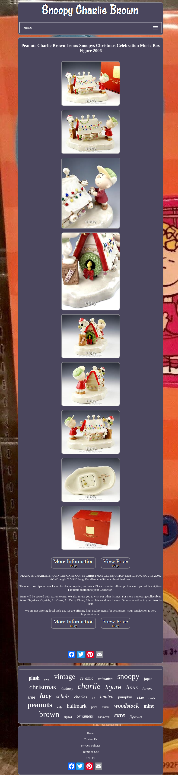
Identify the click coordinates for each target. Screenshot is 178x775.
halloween (103, 717)
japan (148, 679)
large (30, 697)
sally (59, 707)
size (140, 698)
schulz (63, 696)
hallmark (76, 706)
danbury (66, 689)
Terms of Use (91, 751)
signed (68, 717)
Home (90, 733)
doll (93, 698)
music (106, 707)
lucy (45, 695)
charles (80, 696)
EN (87, 758)
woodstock (126, 706)
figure (113, 687)
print (94, 707)
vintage (64, 676)
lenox (147, 688)
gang (47, 679)
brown (49, 714)
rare (119, 715)
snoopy (128, 676)
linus (132, 687)
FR (94, 758)
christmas (42, 687)
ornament (85, 716)
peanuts (40, 704)
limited (106, 696)
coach (152, 698)
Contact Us (90, 739)
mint (148, 706)
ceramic (86, 678)
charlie (89, 686)
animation (105, 679)
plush (34, 678)
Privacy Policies (90, 745)
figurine (136, 716)
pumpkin (125, 697)
